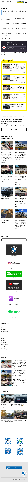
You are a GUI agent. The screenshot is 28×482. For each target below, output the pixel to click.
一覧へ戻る (14, 129)
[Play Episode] (4, 47)
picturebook (5, 331)
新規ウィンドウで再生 (19, 53)
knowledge (4, 349)
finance (3, 342)
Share (24, 50)
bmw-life (4, 336)
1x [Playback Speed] (10, 48)
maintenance (5, 338)
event (3, 347)
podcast (3, 329)
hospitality (4, 344)
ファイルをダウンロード (7, 53)
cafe (2, 334)
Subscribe (18, 50)
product (3, 340)
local (2, 351)
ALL (2, 327)
